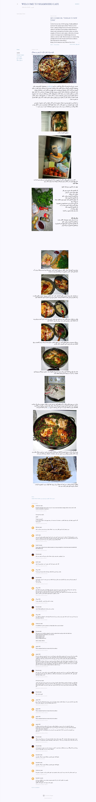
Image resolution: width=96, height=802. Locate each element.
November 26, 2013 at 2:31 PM (41, 676)
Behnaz (37, 527)
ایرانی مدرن (19, 56)
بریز (49, 407)
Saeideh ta (38, 778)
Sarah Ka (38, 545)
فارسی (32, 7)
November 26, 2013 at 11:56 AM (42, 650)
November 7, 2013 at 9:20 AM (41, 619)
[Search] (77, 4)
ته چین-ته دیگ (19, 60)
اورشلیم (50, 86)
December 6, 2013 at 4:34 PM (41, 695)
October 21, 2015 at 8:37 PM (41, 774)
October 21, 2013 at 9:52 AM (41, 558)
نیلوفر (37, 646)
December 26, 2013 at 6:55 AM (41, 742)
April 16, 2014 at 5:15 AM (40, 758)
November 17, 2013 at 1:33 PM (41, 627)
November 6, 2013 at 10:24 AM (42, 583)
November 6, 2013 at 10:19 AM (41, 573)
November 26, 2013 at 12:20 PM (42, 666)
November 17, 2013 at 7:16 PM (41, 642)
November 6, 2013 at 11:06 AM (41, 595)
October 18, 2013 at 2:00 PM (41, 541)
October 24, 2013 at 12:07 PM (41, 565)
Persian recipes (20, 55)
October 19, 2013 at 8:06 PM (41, 550)
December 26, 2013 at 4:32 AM (42, 720)
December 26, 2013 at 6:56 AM (41, 751)
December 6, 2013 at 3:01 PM (41, 688)
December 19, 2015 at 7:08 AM (41, 784)
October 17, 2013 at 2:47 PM (41, 510)
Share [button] (51, 44)
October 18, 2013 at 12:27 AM (41, 523)
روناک (37, 569)
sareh (37, 535)
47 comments (56, 44)
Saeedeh (38, 754)
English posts (26, 7)
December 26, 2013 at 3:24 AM (42, 704)
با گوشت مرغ (19, 58)
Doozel (37, 554)
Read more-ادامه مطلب (74, 44)
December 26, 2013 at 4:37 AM (42, 733)
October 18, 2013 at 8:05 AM (41, 531)
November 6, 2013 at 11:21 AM (41, 610)
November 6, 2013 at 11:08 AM (41, 603)
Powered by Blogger (48, 795)
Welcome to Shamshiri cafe (40, 4)
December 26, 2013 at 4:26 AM (42, 712)
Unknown (38, 505)
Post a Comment (35, 787)
